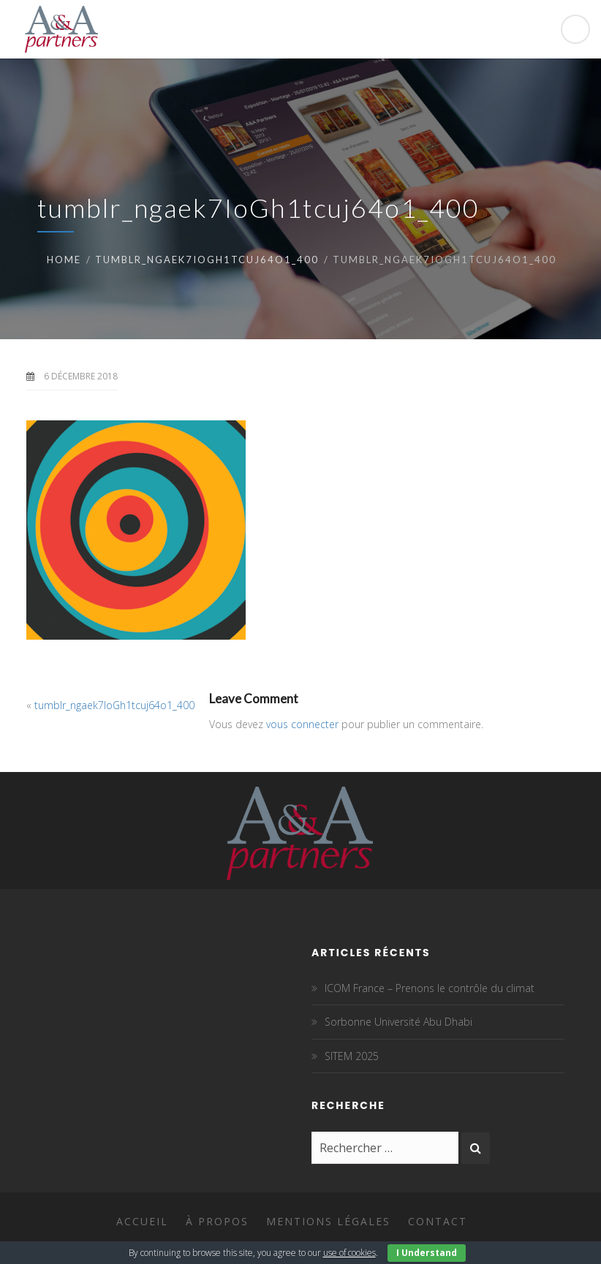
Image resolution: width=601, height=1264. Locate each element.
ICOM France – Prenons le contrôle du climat (429, 988)
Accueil (142, 1221)
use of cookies (349, 1252)
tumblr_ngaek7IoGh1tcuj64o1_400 (207, 259)
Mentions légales (328, 1221)
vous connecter (302, 724)
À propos (217, 1221)
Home (64, 259)
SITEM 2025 (352, 1056)
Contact (437, 1221)
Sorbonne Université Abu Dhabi (398, 1022)
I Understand (426, 1252)
